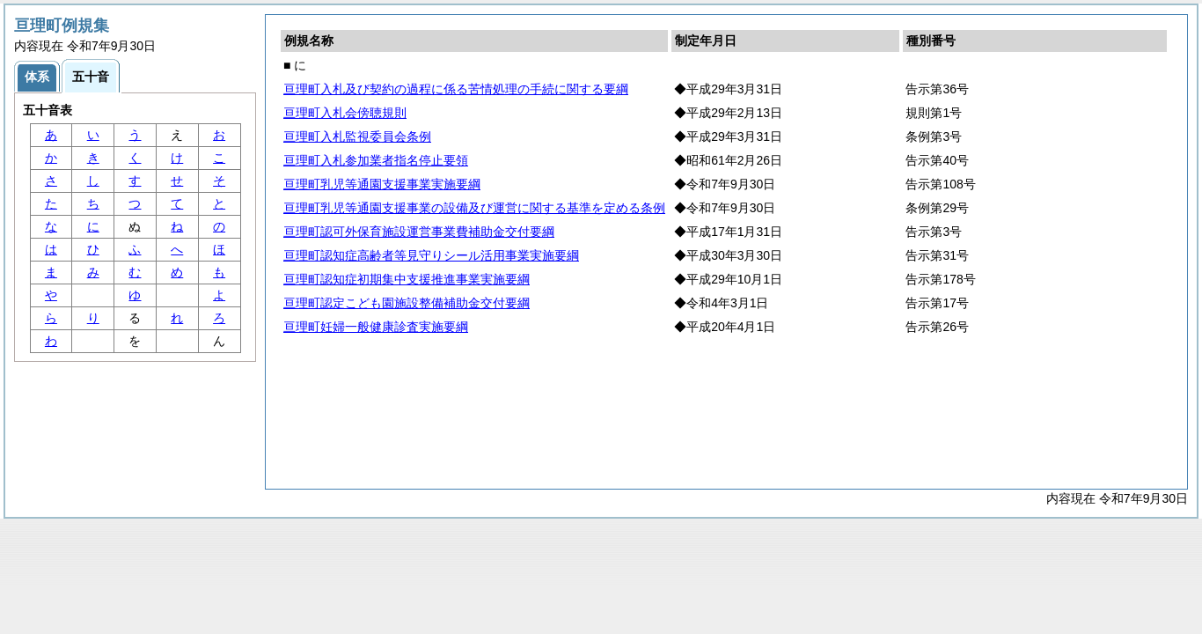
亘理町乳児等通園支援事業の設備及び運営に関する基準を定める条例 (474, 208)
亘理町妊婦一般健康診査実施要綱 (375, 327)
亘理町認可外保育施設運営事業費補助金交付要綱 (418, 232)
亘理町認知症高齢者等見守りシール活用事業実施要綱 (431, 255)
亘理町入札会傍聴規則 (345, 113)
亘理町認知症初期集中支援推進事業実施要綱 (406, 279)
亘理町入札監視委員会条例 (357, 136)
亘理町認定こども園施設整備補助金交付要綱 (406, 303)
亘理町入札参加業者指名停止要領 (375, 160)
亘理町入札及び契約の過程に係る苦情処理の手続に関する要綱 (455, 89)
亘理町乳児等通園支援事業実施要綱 (381, 184)
